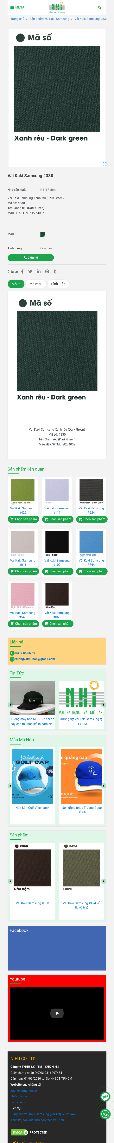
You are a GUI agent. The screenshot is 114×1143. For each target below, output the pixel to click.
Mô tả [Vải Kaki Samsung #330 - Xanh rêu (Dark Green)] (16, 284)
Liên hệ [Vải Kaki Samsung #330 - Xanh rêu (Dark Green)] (31, 257)
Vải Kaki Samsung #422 (22, 510)
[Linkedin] (38, 271)
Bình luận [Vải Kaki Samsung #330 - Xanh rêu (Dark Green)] (58, 284)
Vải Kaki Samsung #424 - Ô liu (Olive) (81, 905)
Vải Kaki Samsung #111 (57, 510)
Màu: (11, 234)
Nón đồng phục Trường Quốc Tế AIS (82, 810)
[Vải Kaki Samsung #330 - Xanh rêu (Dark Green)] (57, 98)
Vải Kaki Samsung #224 (91, 510)
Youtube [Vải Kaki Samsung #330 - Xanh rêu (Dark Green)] (17, 979)
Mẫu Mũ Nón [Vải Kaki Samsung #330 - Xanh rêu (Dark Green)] (22, 739)
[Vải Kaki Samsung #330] (57, 7)
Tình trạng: (15, 248)
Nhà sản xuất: (17, 190)
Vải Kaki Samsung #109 (57, 563)
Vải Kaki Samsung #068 (57, 615)
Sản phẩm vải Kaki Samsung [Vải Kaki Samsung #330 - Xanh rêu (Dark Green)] (49, 19)
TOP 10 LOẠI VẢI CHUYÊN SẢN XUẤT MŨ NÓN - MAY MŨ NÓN (32, 721)
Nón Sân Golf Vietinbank (32, 808)
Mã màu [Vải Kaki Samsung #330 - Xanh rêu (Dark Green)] (35, 284)
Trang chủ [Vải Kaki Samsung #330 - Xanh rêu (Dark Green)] (17, 19)
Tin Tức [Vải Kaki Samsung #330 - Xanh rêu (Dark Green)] (17, 673)
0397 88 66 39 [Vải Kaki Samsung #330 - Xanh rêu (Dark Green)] (25, 653)
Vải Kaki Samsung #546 (22, 615)
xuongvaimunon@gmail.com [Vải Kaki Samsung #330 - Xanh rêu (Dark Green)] (35, 659)
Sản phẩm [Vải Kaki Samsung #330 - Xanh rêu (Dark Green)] (19, 835)
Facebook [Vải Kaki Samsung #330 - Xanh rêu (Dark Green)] (19, 930)
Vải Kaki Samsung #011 (22, 563)
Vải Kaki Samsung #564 (91, 563)
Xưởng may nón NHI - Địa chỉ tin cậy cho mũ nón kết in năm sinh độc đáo (82, 722)
